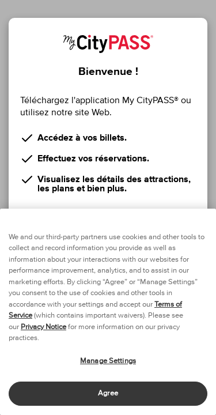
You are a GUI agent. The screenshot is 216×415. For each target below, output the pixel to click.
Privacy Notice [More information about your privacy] (43, 327)
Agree (108, 393)
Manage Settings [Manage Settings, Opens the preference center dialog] (108, 361)
